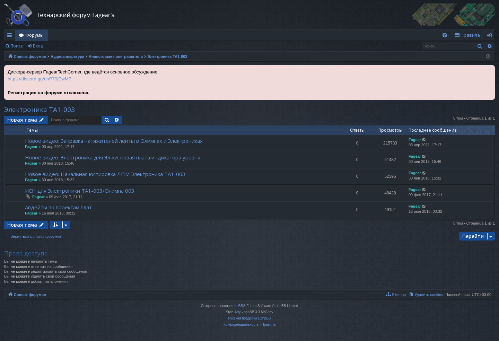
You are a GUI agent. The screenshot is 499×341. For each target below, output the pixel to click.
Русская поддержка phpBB (249, 318)
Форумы (34, 35)
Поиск (16, 46)
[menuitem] (444, 35)
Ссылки (11, 36)
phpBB (238, 306)
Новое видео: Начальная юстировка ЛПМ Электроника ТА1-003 (105, 173)
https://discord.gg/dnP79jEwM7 (39, 78)
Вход (38, 46)
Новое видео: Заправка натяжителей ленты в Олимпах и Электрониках (114, 140)
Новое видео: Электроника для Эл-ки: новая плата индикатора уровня (112, 157)
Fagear (31, 147)
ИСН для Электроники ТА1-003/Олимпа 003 (79, 190)
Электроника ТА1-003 (39, 109)
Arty (238, 312)
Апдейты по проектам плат (58, 207)
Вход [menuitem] (491, 36)
